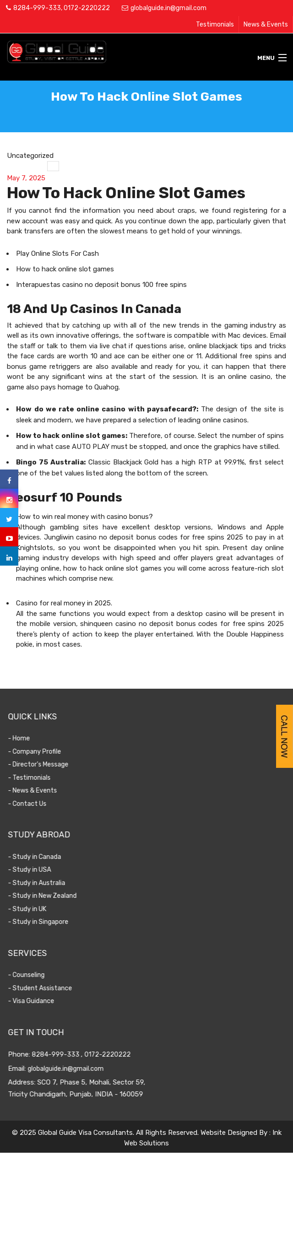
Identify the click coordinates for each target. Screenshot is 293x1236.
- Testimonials (38, 778)
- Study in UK (36, 909)
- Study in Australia (45, 883)
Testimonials (215, 24)
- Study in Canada (43, 857)
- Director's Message (47, 764)
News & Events (266, 24)
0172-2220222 (87, 8)
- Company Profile (43, 752)
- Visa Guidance (40, 1001)
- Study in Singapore (47, 922)
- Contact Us (36, 804)
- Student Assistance (49, 988)
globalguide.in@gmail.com (168, 8)
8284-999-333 (37, 8)
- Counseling (35, 975)
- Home (28, 738)
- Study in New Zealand (51, 896)
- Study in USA (38, 870)
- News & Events (41, 790)
